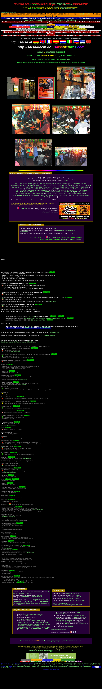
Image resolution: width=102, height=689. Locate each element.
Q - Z (30, 593)
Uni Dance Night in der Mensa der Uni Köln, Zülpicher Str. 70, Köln (49, 318)
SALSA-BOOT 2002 (65, 193)
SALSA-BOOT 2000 (37, 193)
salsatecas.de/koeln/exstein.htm (8, 12)
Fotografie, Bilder (35, 666)
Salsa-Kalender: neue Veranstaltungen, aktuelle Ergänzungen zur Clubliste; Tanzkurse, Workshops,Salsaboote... (34, 624)
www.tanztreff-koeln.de (48, 335)
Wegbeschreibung (16, 581)
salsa (44, 663)
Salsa (40, 663)
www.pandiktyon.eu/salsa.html (8, 425)
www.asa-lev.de (30, 552)
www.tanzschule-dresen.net (8, 516)
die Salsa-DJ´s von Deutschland (32, 597)
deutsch (36, 43)
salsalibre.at (84, 14)
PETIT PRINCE (82, 190)
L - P (26, 593)
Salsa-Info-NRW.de (44, 328)
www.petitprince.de (15, 351)
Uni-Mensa (53, 197)
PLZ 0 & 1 (32, 627)
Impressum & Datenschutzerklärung (40, 651)
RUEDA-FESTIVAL (30, 192)
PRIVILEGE (19, 192)
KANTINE (45, 188)
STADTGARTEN (80, 192)
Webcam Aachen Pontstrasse (23, 666)
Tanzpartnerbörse (22, 627)
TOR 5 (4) (66, 195)
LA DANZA (74, 188)
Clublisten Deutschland (34, 592)
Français (49, 43)
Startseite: (22, 209)
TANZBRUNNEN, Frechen (21, 195)
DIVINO (76, 185)
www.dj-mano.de (8, 548)
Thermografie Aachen (61, 666)
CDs (33, 621)
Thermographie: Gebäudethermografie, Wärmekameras (47, 665)
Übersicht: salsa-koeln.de (28, 200)
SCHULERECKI (61, 192)
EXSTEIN (39, 187)
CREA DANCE (61, 185)
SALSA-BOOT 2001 (51, 193)
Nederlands (63, 43)
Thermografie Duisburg (85, 666)
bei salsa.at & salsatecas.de (35, 616)
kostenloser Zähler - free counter (48, 666)
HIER (54, 228)
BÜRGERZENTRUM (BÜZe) (20, 185)
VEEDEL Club (74, 195)
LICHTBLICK (18, 190)
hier (68, 59)
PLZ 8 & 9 (28, 629)
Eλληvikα (82, 43)
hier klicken (31, 316)
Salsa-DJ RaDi (29, 328)
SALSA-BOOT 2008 (78, 193)
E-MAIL (70, 626)
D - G (18, 593)
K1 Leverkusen (36, 188)
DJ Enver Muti (31, 357)
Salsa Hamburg (93, 663)
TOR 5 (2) (51, 195)
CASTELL (44, 185)
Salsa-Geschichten (78, 615)
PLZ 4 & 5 (47, 627)
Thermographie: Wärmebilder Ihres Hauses (72, 665)
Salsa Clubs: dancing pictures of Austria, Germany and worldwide (72, 663)
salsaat (79, 239)
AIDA (16, 184)
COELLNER (51, 185)
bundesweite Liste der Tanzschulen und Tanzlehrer (18, 342)
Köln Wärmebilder (5, 667)
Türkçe (88, 43)
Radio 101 (14, 665)
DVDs (38, 621)
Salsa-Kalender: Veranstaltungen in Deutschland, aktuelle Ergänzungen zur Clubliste (31, 603)
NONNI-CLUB (44, 190)
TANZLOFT (34, 195)
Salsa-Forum (29, 601)
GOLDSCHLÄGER (58, 187)
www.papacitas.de (27, 458)
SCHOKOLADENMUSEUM (46, 192)
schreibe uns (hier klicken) (64, 620)
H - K (22, 593)
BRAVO (84, 184)
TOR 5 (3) (58, 195)
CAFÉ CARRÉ (34, 185)
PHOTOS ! (39, 595)
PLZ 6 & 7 (21, 629)
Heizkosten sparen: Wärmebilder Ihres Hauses (59, 20)
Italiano (69, 43)
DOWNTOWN (30, 187)
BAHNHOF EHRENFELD (60, 184)
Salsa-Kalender (51, 663)
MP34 (37, 190)
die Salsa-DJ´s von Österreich (71, 598)
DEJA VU (70, 185)
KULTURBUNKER (63, 188)
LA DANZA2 (82, 188)
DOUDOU (21, 187)
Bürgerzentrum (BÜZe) (42, 320)
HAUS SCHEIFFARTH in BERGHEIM (77, 187)
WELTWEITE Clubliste (24, 619)
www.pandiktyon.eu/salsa (10, 472)
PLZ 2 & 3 (39, 627)
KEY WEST (53, 188)
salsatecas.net (61, 3)
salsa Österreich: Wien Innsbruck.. (92, 665)
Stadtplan (16, 572)
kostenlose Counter (32, 20)
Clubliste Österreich (72, 593)
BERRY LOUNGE (74, 184)
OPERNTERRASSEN (61, 190)
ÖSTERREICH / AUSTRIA (41, 629)
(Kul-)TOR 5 (43, 195)
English (43, 43)
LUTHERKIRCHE (28, 190)
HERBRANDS (19, 188)
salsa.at (53, 3)
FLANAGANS (47, 187)
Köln (41, 200)
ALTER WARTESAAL (26, 184)
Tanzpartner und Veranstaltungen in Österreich (67, 605)
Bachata (36, 663)
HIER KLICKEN (54, 332)
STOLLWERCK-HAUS (23, 193)
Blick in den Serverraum (77, 600)
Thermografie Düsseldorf (73, 666)
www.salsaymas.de (38, 509)
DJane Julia (52, 301)
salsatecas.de (68, 4)
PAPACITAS (72, 190)
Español (56, 43)
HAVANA (28, 188)
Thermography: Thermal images (25, 665)
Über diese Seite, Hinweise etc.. (33, 614)
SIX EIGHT (70, 192)
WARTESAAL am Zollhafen (42, 184)
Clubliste (65, 180)
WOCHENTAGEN (74, 595)
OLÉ (51, 190)
